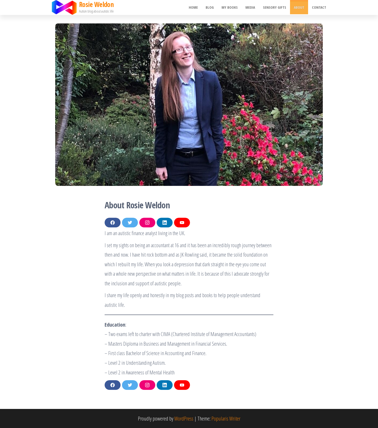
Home (196, 7)
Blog (213, 7)
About (300, 7)
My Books (232, 7)
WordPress (183, 418)
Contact (319, 7)
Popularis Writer (225, 418)
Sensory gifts (275, 7)
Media (252, 7)
